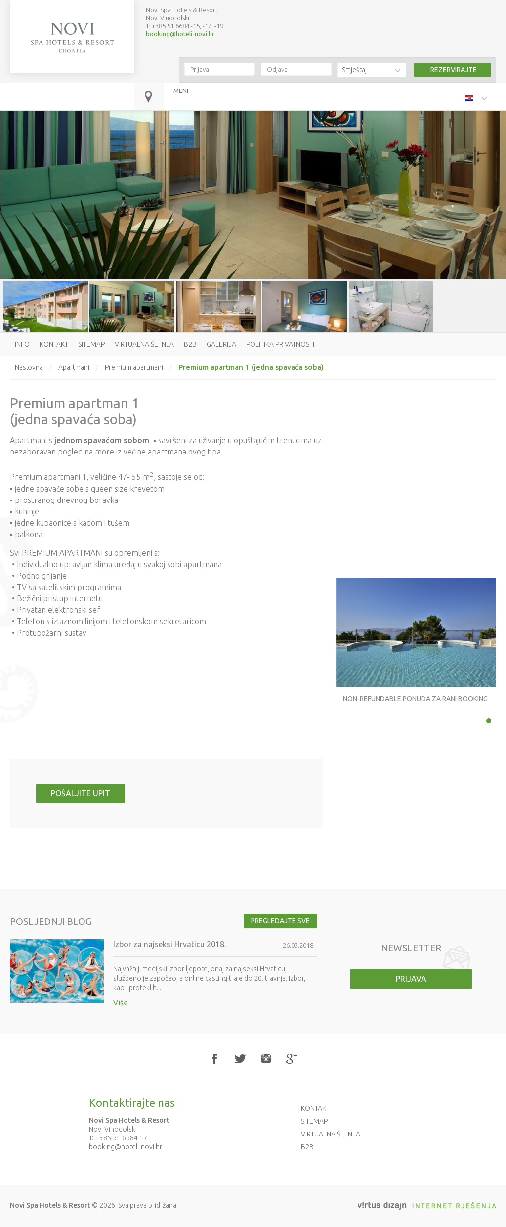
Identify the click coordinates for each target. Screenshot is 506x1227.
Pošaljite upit (80, 793)
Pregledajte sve (280, 921)
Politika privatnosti (280, 344)
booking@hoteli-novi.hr (180, 33)
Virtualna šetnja (144, 344)
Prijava (411, 978)
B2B (190, 344)
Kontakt (54, 344)
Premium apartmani (134, 367)
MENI (180, 90)
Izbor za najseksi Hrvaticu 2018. (169, 944)
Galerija (221, 344)
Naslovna (29, 367)
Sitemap (91, 344)
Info (22, 344)
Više (120, 1003)
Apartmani (73, 367)
